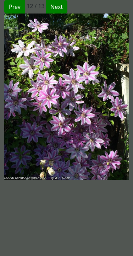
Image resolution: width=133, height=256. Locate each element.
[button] (35, 97)
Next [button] (56, 7)
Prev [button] (15, 7)
